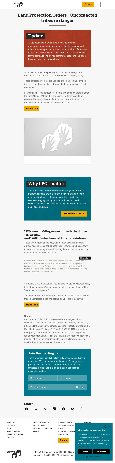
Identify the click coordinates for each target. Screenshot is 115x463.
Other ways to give (66, 431)
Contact (10, 437)
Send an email (39, 425)
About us (11, 422)
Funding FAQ (64, 434)
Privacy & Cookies (15, 434)
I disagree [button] (101, 451)
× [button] (109, 426)
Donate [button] (88, 4)
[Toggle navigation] (98, 4)
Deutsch (87, 422)
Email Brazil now (74, 213)
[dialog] (94, 442)
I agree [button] (85, 451)
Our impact (11, 425)
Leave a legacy (65, 422)
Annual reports (13, 431)
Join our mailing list (41, 422)
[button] (94, 457)
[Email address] (51, 387)
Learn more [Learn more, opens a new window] (83, 446)
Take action (32, 109)
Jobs (9, 428)
